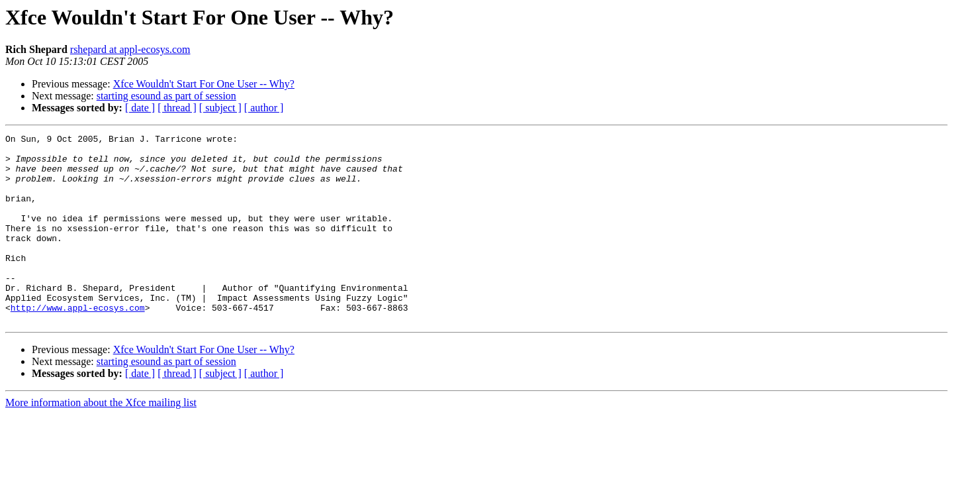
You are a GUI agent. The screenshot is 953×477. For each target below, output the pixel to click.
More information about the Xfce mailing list (101, 440)
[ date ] (140, 107)
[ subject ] (220, 107)
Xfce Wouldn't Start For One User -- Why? (204, 83)
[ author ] (264, 107)
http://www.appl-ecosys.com (78, 343)
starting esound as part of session (166, 95)
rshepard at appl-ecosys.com (130, 49)
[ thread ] (177, 107)
